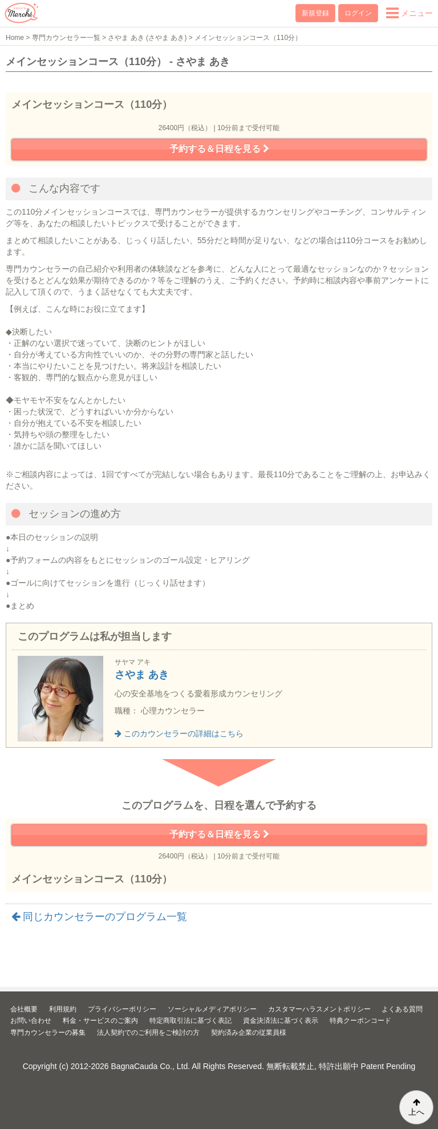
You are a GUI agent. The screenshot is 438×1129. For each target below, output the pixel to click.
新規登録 (315, 13)
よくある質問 (402, 1009)
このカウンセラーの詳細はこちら (179, 733)
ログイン (358, 13)
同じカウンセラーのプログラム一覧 (99, 916)
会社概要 (24, 1009)
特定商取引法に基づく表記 (190, 1021)
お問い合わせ (30, 1021)
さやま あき (142, 674)
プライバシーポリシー (122, 1009)
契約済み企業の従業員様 (248, 1033)
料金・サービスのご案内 (100, 1021)
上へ (416, 1107)
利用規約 (62, 1009)
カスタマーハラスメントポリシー (319, 1009)
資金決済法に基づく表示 (280, 1021)
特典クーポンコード (360, 1021)
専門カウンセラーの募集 (48, 1033)
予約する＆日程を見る (219, 149)
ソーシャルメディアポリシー (212, 1009)
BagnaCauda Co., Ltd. (150, 1066)
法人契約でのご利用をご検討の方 (148, 1033)
